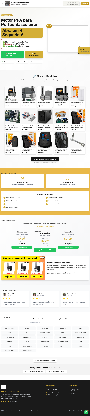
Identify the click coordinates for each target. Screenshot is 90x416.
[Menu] (2, 3)
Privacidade (80, 410)
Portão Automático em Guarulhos (34, 371)
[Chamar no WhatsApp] (86, 412)
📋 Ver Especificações (34, 54)
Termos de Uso (72, 410)
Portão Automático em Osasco (57, 371)
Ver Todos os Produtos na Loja (45, 159)
